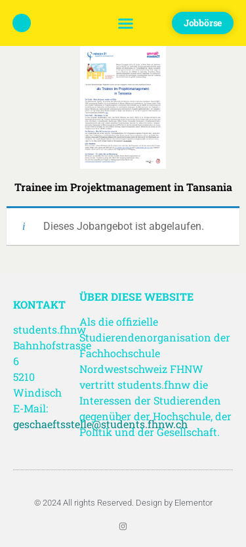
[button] (125, 23)
